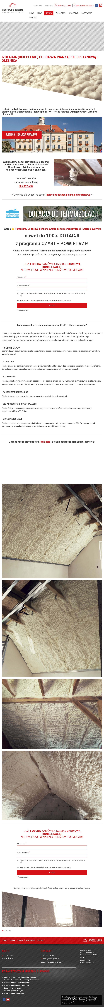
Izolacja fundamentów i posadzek (17, 982)
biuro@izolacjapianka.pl (85, 5)
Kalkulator (60, 13)
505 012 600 (26, 186)
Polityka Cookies (85, 960)
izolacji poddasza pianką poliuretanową (68, 194)
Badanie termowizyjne (12, 988)
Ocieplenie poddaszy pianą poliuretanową (20, 977)
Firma (39, 13)
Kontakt (33, 18)
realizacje (45, 441)
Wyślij (52, 305)
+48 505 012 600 (64, 5)
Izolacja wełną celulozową (14, 993)
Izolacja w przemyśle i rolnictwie (16, 985)
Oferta (49, 13)
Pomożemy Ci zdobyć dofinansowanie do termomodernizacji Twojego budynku (58, 228)
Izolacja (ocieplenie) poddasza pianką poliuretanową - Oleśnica (50, 59)
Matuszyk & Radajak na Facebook (52, 962)
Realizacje (73, 13)
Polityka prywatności (87, 963)
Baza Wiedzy (87, 13)
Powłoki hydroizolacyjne (13, 991)
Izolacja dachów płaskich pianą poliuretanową (21, 980)
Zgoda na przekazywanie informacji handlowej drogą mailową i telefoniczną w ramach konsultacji (51, 295)
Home (31, 13)
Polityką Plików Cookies (76, 999)
